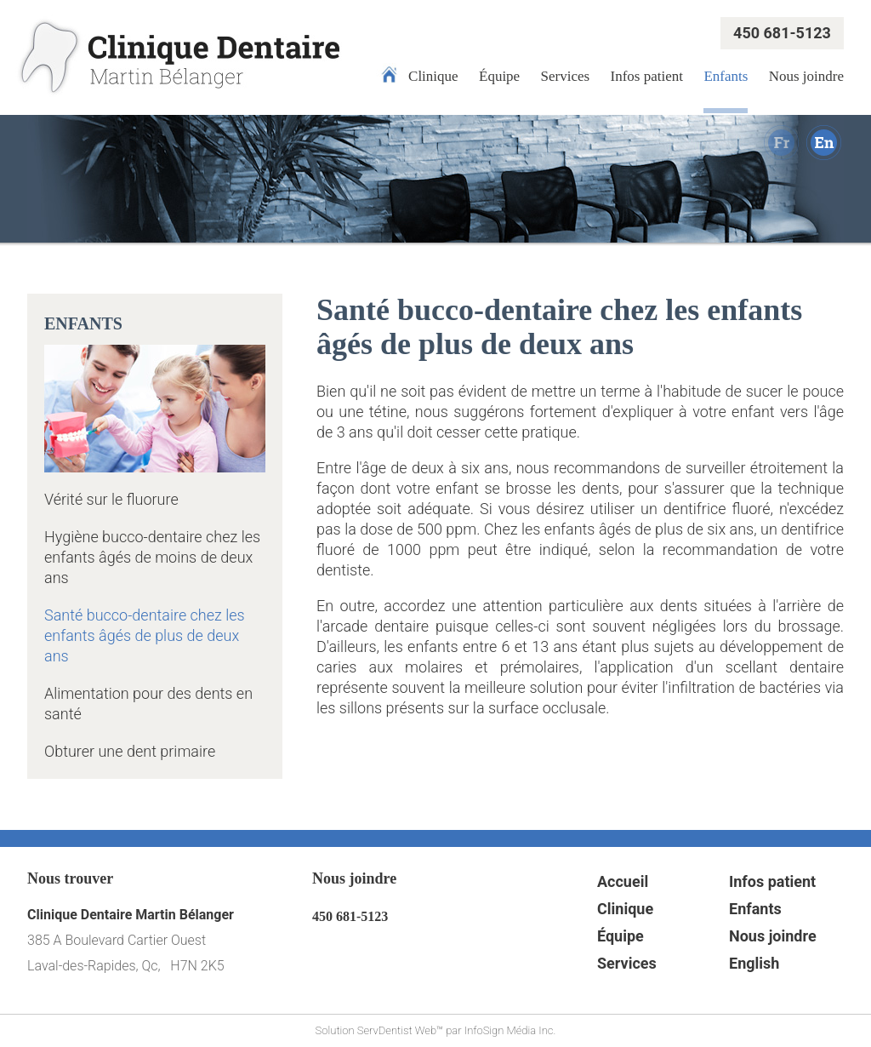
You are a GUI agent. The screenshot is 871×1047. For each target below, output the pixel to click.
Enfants (725, 76)
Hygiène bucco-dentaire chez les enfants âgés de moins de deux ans (152, 557)
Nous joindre (806, 76)
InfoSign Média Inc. (510, 1030)
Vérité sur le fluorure (111, 499)
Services (565, 76)
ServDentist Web (396, 1030)
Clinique (433, 76)
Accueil (622, 881)
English (754, 963)
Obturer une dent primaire (129, 751)
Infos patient (647, 76)
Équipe (499, 76)
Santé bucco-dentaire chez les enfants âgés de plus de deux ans (144, 635)
